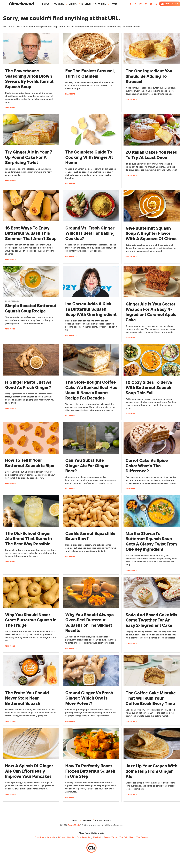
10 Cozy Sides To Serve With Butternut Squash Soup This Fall (149, 387)
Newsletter (169, 4)
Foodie (70, 837)
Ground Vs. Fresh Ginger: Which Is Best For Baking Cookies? (90, 233)
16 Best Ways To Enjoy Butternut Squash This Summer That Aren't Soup (31, 233)
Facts (114, 4)
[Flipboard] (140, 4)
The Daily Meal (126, 837)
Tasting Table (110, 837)
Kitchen (86, 4)
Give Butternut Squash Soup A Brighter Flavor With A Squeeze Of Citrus (151, 233)
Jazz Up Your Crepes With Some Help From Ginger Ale (151, 771)
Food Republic (83, 837)
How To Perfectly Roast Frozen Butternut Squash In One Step (90, 771)
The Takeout (142, 837)
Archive (87, 820)
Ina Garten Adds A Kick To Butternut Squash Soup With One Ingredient (91, 309)
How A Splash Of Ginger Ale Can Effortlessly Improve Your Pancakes (29, 771)
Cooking (59, 4)
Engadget (39, 837)
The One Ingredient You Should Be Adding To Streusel (149, 76)
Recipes (45, 4)
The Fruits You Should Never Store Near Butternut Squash (27, 698)
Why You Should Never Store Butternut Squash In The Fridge (31, 620)
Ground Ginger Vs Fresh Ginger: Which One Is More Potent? (89, 698)
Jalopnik (51, 837)
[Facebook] (130, 4)
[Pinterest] (145, 4)
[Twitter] (135, 4)
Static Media (74, 825)
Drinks (73, 4)
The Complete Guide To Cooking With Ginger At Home (89, 157)
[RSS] (155, 4)
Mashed (97, 837)
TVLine (61, 837)
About (75, 820)
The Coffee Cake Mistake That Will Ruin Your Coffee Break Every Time (151, 698)
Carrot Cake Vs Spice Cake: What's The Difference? (147, 465)
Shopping (100, 4)
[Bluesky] (150, 4)
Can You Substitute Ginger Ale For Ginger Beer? (87, 465)
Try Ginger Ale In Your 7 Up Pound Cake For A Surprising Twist (28, 157)
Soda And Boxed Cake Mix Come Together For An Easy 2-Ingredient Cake (151, 620)
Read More (10, 108)
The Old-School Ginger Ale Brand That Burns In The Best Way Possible (28, 538)
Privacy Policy (103, 820)
